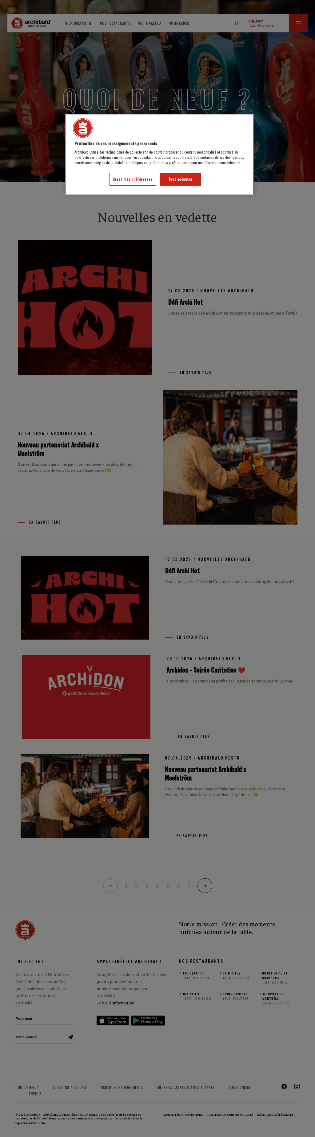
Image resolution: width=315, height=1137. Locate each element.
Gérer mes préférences (133, 179)
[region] (159, 155)
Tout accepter (180, 179)
